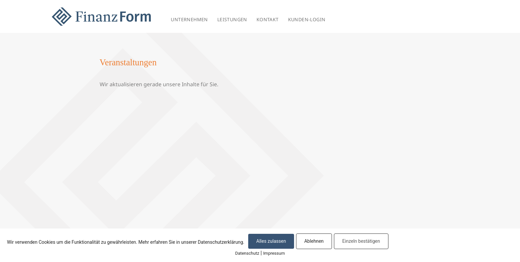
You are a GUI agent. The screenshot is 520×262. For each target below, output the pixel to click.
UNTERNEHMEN (189, 19)
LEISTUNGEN (232, 19)
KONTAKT (268, 19)
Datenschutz (247, 253)
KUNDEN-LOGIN (307, 19)
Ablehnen (314, 241)
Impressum (274, 253)
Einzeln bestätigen (361, 241)
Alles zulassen (271, 241)
